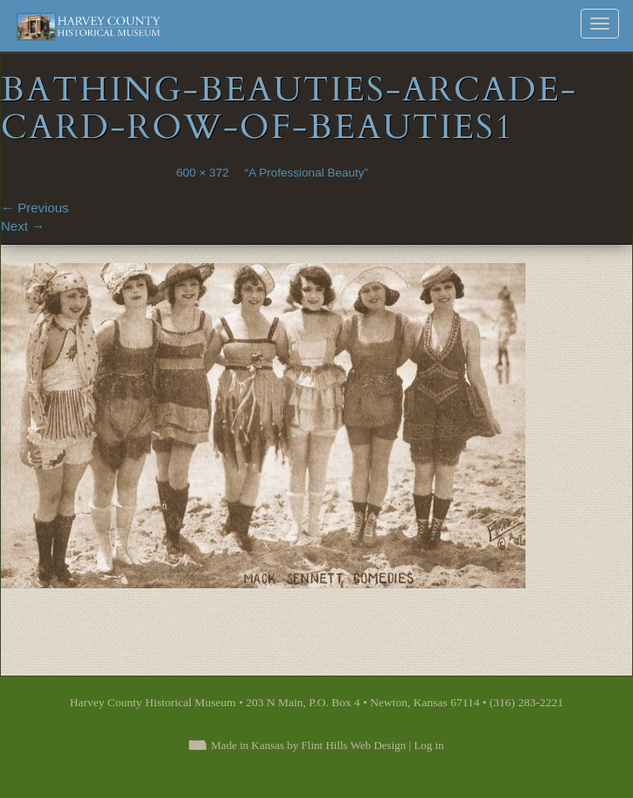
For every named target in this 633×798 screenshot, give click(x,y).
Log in (428, 745)
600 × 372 (202, 172)
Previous (35, 207)
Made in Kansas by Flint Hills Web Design (308, 745)
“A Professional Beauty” (306, 172)
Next (23, 226)
